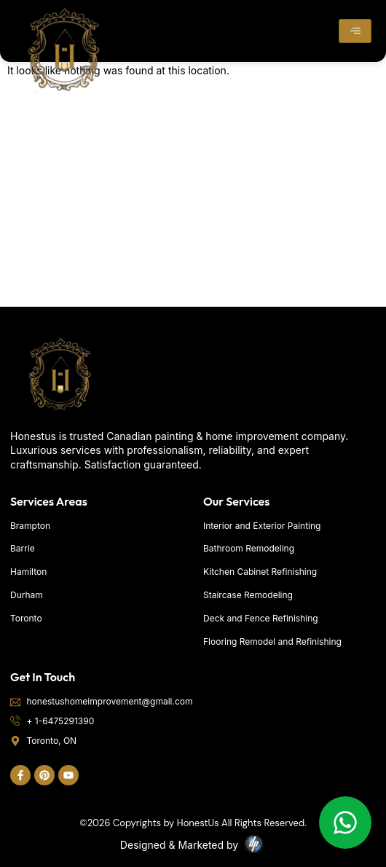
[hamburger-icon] (355, 31)
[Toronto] (193, 197)
